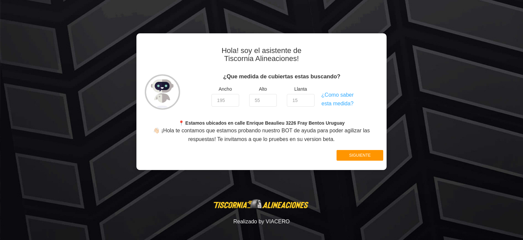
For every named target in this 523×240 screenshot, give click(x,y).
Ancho (225, 89)
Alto (263, 89)
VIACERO (278, 221)
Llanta (300, 89)
